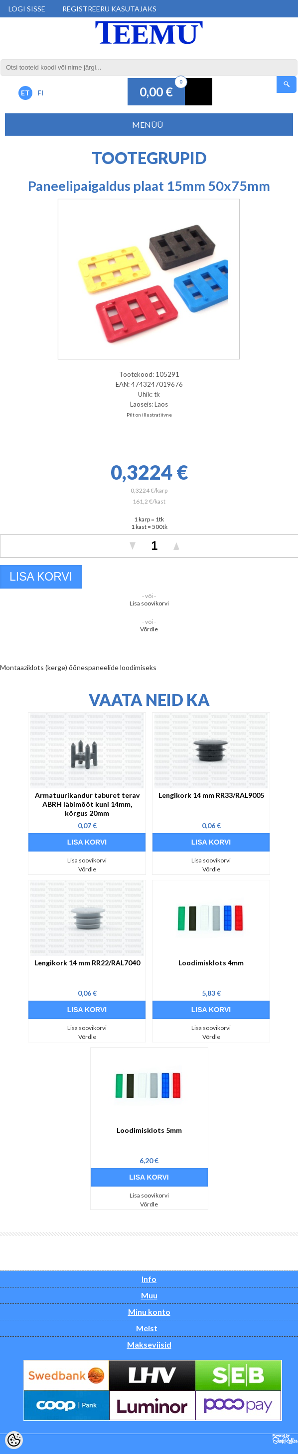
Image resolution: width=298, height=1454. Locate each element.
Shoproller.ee (285, 1439)
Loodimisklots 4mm (211, 962)
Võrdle (149, 629)
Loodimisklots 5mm (149, 1130)
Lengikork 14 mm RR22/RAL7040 (87, 962)
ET (25, 92)
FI (40, 92)
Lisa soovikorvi (149, 603)
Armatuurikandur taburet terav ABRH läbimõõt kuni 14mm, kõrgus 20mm (87, 804)
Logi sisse (26, 8)
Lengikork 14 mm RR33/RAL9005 (211, 795)
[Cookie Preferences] (14, 1440)
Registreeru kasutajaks (109, 8)
